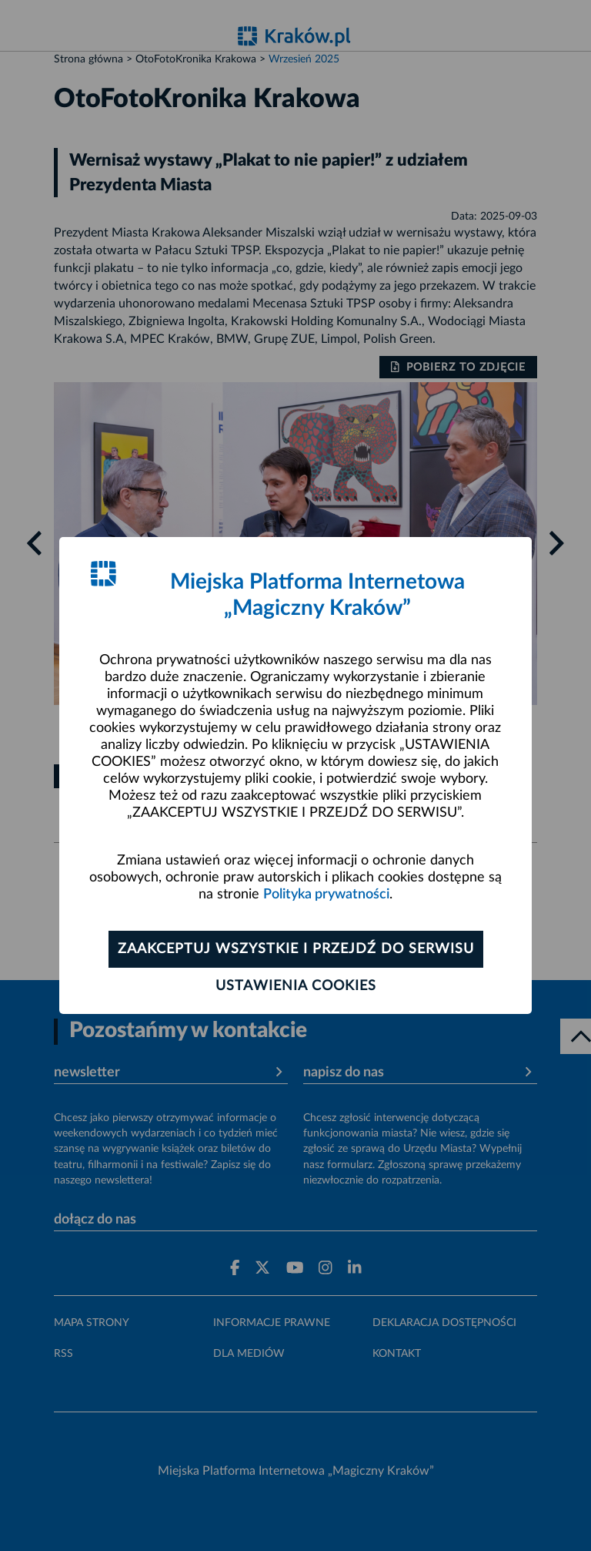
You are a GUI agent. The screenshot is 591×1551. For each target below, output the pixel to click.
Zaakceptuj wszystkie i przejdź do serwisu (296, 949)
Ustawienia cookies (295, 986)
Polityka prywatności (326, 894)
